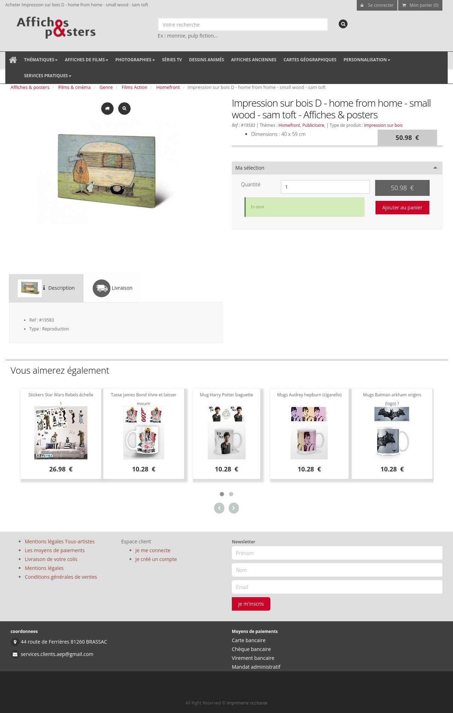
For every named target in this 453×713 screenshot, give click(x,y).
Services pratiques (47, 76)
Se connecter (377, 5)
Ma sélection (249, 167)
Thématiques (41, 60)
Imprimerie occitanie (247, 703)
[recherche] (343, 24)
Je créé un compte (156, 559)
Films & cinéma (74, 87)
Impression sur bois (383, 125)
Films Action (135, 87)
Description (46, 288)
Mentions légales (44, 568)
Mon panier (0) (420, 5)
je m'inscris (251, 603)
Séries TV (172, 60)
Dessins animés (206, 60)
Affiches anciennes (253, 60)
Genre (106, 87)
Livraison (112, 288)
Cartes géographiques (310, 60)
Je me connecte (153, 550)
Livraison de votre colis (51, 559)
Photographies (135, 60)
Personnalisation (367, 60)
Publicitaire (313, 125)
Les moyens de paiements (55, 550)
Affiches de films (86, 60)
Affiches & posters (30, 87)
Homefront (168, 87)
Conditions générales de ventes (61, 576)
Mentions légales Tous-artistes (59, 541)
